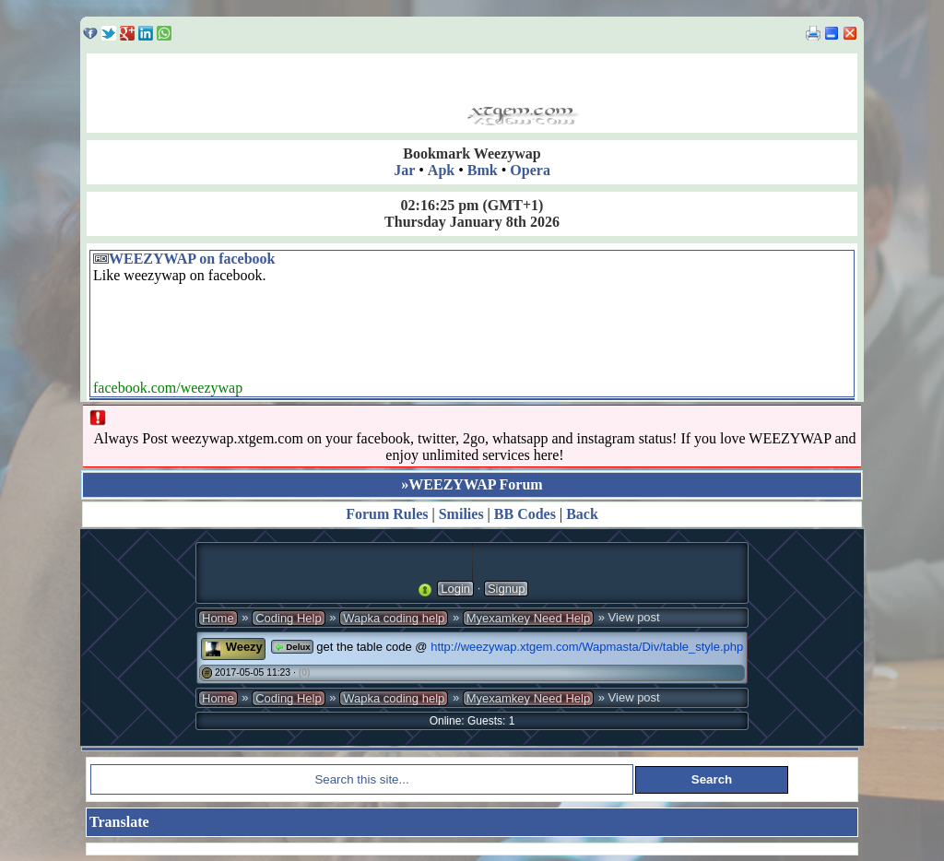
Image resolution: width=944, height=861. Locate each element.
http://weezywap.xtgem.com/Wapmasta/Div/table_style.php (587, 647)
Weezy (244, 647)
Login (455, 589)
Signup (506, 589)
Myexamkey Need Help (528, 618)
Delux (292, 647)
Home (218, 618)
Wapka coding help (393, 618)
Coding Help (288, 618)
